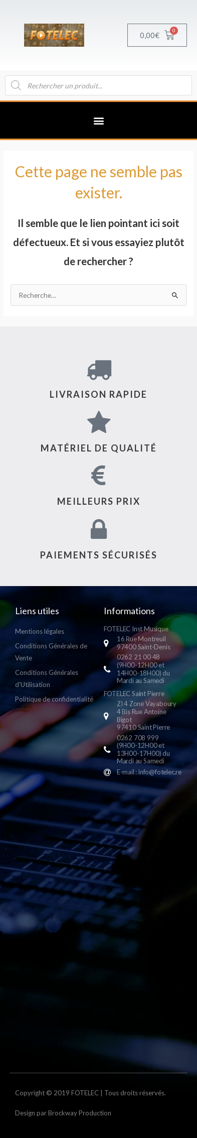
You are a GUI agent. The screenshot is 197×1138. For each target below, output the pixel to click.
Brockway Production (79, 1113)
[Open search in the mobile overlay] (98, 85)
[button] (98, 120)
